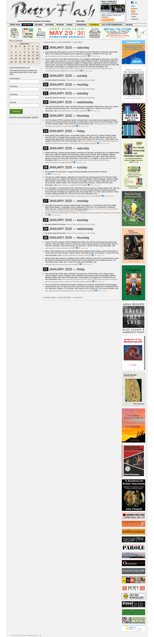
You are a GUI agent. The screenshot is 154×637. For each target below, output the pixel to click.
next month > (78, 42)
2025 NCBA (27, 25)
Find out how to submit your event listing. (80, 80)
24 (33, 59)
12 (12, 55)
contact (133, 16)
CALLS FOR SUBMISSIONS (111, 25)
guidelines (134, 14)
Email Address (15, 78)
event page (96, 56)
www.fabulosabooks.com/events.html (75, 255)
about (133, 6)
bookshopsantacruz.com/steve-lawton (71, 111)
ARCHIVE (129, 25)
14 (20, 55)
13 (16, 55)
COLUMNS (38, 25)
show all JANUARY (64, 42)
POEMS (69, 25)
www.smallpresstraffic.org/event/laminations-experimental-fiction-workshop (71, 196)
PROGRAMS (81, 25)
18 (37, 55)
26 (12, 62)
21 (20, 59)
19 (12, 59)
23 (29, 59)
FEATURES (49, 25)
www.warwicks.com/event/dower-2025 (58, 248)
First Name (13, 86)
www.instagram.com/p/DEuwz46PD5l (71, 185)
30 (29, 62)
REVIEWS (60, 25)
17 (33, 55)
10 (33, 52)
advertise (134, 8)
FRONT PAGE (15, 25)
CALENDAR (94, 25)
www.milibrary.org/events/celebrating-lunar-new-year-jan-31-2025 (68, 291)
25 (37, 59)
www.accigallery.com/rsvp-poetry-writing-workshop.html (64, 56)
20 (16, 59)
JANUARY (24, 44)
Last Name (13, 94)
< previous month (49, 42)
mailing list (134, 19)
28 (20, 62)
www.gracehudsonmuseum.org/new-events (60, 264)
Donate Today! (108, 20)
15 (24, 55)
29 (24, 62)
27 (16, 62)
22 (24, 59)
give (133, 11)
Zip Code (13, 102)
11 (37, 52)
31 (33, 62)
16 (29, 55)
